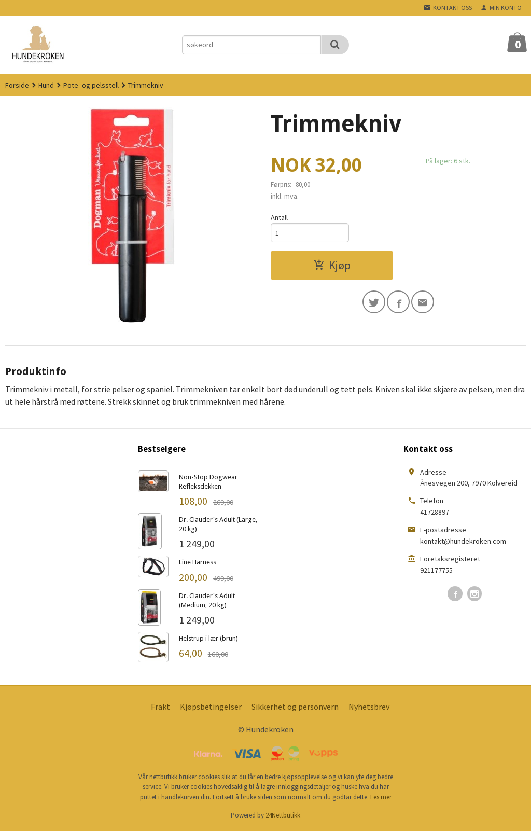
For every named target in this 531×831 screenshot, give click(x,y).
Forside (17, 85)
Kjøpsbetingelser (211, 706)
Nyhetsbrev (368, 706)
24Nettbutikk (283, 815)
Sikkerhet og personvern (295, 706)
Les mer (381, 797)
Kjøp (332, 265)
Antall (279, 217)
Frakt (160, 706)
